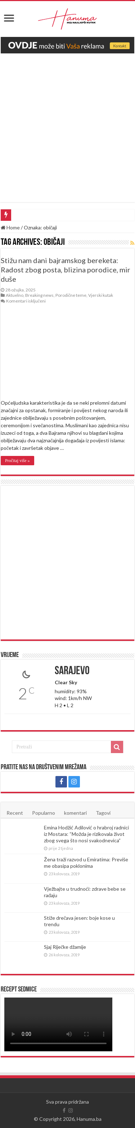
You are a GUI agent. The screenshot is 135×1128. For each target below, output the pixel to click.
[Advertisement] (67, 124)
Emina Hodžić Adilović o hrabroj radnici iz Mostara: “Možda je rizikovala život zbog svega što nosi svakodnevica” (86, 833)
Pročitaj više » (17, 460)
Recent (14, 813)
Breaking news (39, 295)
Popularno (43, 813)
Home (10, 227)
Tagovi (103, 813)
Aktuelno (14, 295)
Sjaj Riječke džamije (65, 947)
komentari (75, 813)
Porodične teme (70, 295)
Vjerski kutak (100, 295)
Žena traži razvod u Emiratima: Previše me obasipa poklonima (86, 862)
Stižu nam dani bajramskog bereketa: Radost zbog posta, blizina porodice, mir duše (65, 269)
